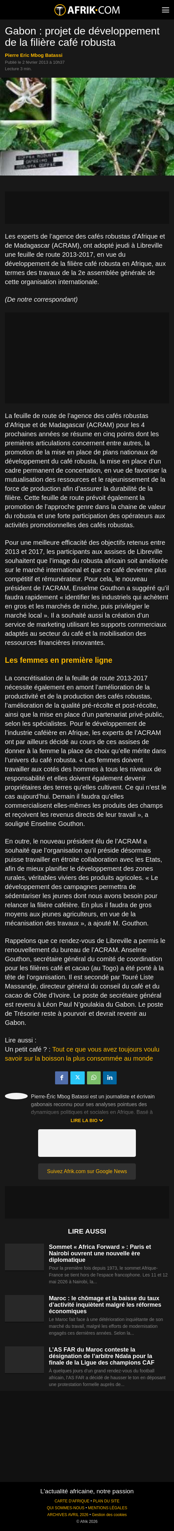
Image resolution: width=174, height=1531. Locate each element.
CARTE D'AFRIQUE (71, 1501)
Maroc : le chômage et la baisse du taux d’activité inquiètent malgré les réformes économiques (105, 1305)
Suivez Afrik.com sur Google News (87, 1171)
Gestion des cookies (109, 1514)
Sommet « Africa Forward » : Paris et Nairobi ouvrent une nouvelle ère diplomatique (100, 1253)
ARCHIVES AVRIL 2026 (67, 1514)
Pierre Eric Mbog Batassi (34, 55)
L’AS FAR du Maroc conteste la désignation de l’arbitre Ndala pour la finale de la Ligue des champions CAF (101, 1356)
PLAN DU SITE (106, 1501)
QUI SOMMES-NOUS (66, 1508)
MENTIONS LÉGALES (107, 1508)
